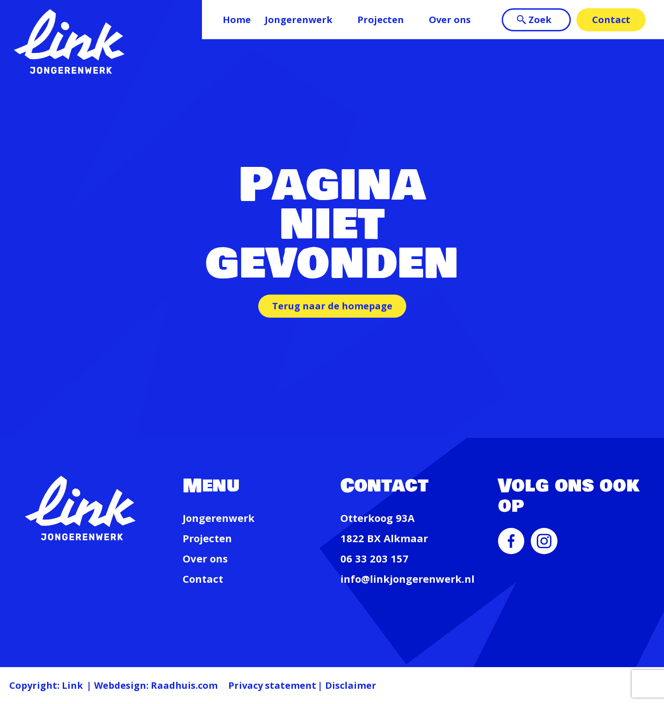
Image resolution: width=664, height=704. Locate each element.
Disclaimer (350, 685)
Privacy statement (272, 685)
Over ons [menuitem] (450, 19)
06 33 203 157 (374, 558)
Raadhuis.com (184, 685)
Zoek (539, 19)
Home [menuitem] (237, 19)
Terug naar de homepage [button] (332, 306)
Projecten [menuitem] (380, 19)
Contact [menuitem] (611, 19)
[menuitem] (511, 550)
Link (72, 685)
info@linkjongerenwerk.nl (407, 579)
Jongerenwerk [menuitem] (298, 19)
